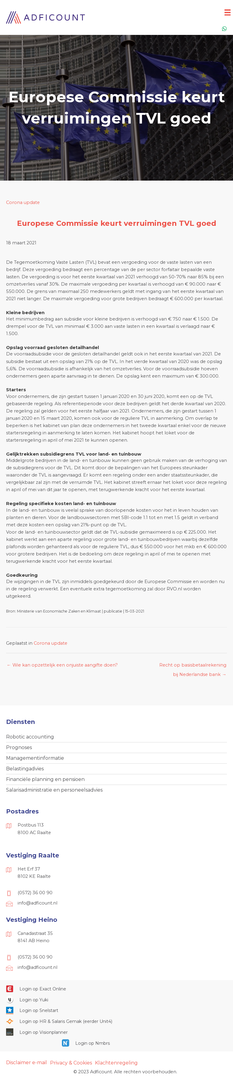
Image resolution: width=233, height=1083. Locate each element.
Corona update (23, 202)
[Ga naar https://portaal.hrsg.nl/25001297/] (116, 1021)
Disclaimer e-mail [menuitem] (26, 1062)
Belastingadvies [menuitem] (25, 769)
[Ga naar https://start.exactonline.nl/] (116, 989)
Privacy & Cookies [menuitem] (71, 1063)
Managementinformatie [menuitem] (35, 758)
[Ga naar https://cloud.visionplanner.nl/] (116, 1032)
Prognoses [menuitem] (19, 747)
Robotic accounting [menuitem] (30, 737)
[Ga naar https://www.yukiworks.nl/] (116, 999)
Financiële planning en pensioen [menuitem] (45, 779)
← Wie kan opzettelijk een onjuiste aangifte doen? (62, 665)
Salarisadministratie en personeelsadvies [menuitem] (54, 790)
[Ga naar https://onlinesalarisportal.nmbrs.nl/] (116, 1043)
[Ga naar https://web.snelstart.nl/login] (116, 1010)
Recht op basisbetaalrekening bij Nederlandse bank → (192, 666)
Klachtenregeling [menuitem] (116, 1063)
